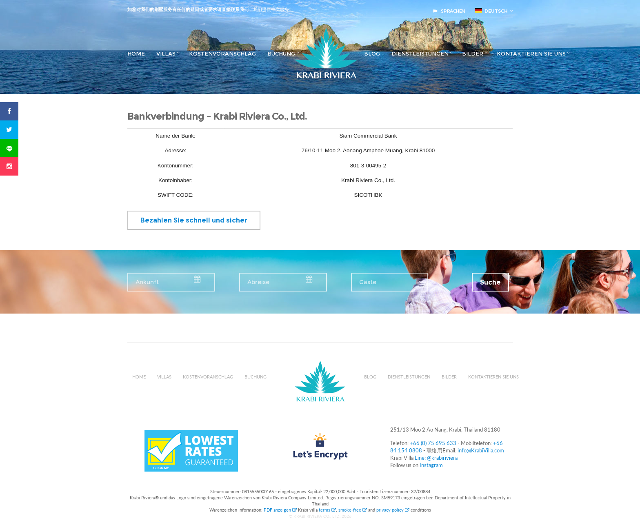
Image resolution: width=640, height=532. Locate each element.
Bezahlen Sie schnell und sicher (193, 220)
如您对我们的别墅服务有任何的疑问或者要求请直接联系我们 (188, 9)
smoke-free (352, 509)
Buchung (281, 53)
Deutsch (491, 11)
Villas (166, 53)
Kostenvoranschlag (222, 53)
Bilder (472, 53)
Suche (490, 282)
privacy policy (392, 509)
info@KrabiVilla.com (481, 450)
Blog (372, 53)
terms (327, 509)
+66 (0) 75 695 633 (433, 443)
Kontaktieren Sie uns (531, 53)
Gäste (367, 282)
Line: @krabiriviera (436, 457)
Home (136, 53)
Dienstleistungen (420, 53)
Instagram (431, 465)
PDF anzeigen (281, 509)
